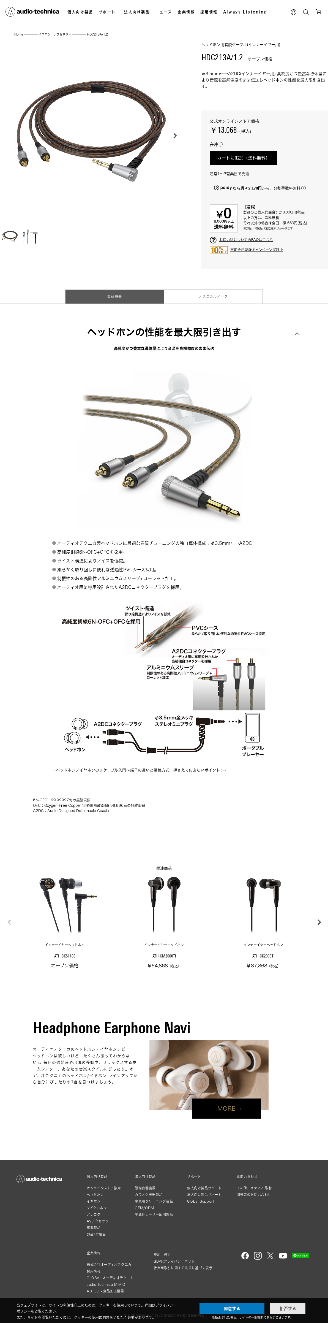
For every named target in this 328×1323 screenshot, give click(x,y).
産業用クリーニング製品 (154, 1201)
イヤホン (93, 1201)
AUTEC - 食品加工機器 (105, 1291)
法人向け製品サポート (204, 1195)
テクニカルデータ (213, 296)
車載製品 (93, 1228)
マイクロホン (97, 1208)
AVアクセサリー (99, 1221)
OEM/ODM (144, 1208)
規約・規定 (162, 1255)
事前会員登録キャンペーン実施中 (256, 249)
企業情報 (186, 11)
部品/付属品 (96, 1234)
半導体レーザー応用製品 (154, 1215)
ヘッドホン (95, 1195)
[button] (174, 136)
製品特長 (114, 296)
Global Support (200, 1201)
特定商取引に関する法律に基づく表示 (183, 1268)
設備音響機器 (145, 1188)
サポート (107, 11)
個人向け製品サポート (204, 1188)
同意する (232, 1308)
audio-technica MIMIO (106, 1285)
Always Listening (245, 11)
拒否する (288, 1308)
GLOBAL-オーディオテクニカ (110, 1278)
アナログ (93, 1215)
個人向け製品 (80, 11)
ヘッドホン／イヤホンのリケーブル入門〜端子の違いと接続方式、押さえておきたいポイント (138, 770)
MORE (226, 1108)
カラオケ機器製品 (149, 1195)
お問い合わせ (247, 1176)
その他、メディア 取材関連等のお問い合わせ (254, 1191)
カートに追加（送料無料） (243, 158)
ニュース (163, 11)
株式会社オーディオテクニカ (109, 1265)
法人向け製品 (137, 11)
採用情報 (208, 11)
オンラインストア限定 (104, 1188)
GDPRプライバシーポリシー (176, 1261)
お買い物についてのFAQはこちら (246, 239)
